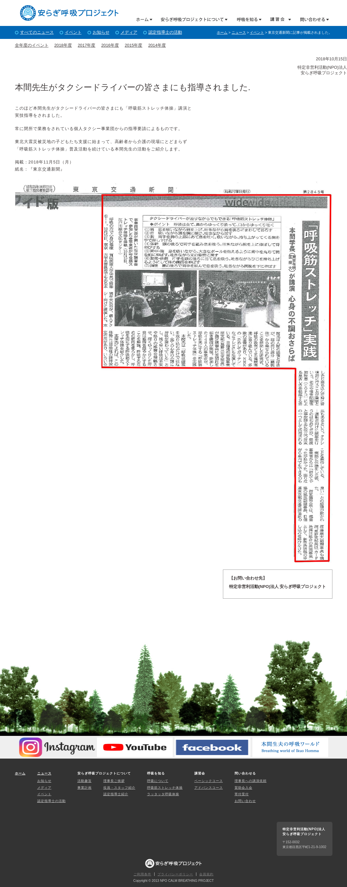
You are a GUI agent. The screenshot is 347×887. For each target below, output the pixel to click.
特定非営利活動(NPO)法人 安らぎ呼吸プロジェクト (69, 13)
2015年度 (133, 45)
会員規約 (206, 874)
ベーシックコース (208, 781)
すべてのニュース (37, 32)
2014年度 (157, 45)
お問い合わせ (245, 801)
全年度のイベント (32, 45)
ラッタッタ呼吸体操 (163, 794)
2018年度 (63, 45)
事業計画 (84, 787)
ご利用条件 (142, 874)
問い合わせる (312, 19)
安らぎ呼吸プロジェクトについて (191, 19)
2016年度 (110, 45)
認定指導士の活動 (165, 32)
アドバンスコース (208, 787)
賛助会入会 (243, 787)
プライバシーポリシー (175, 874)
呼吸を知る (246, 19)
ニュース (239, 32)
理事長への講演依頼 (251, 781)
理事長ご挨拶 (114, 781)
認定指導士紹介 (115, 794)
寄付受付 (242, 794)
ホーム (144, 19)
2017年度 (86, 45)
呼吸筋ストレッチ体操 (165, 787)
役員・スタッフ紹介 (119, 787)
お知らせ (101, 32)
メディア (129, 32)
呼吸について (157, 781)
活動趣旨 (84, 781)
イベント (73, 32)
